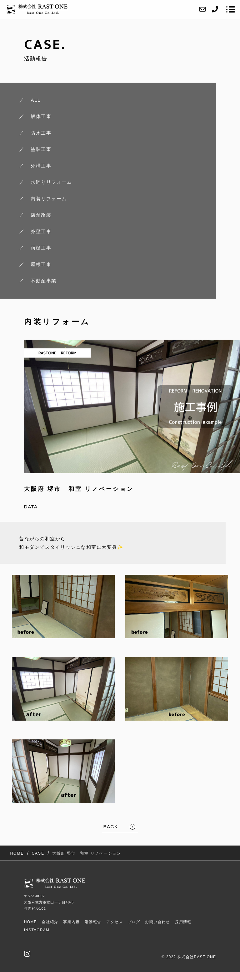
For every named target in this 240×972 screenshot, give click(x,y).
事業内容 (71, 922)
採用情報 (183, 922)
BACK (110, 826)
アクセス (114, 922)
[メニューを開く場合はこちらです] (230, 9)
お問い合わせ (157, 922)
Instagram (36, 930)
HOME (30, 922)
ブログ (134, 922)
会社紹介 (50, 922)
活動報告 (93, 922)
